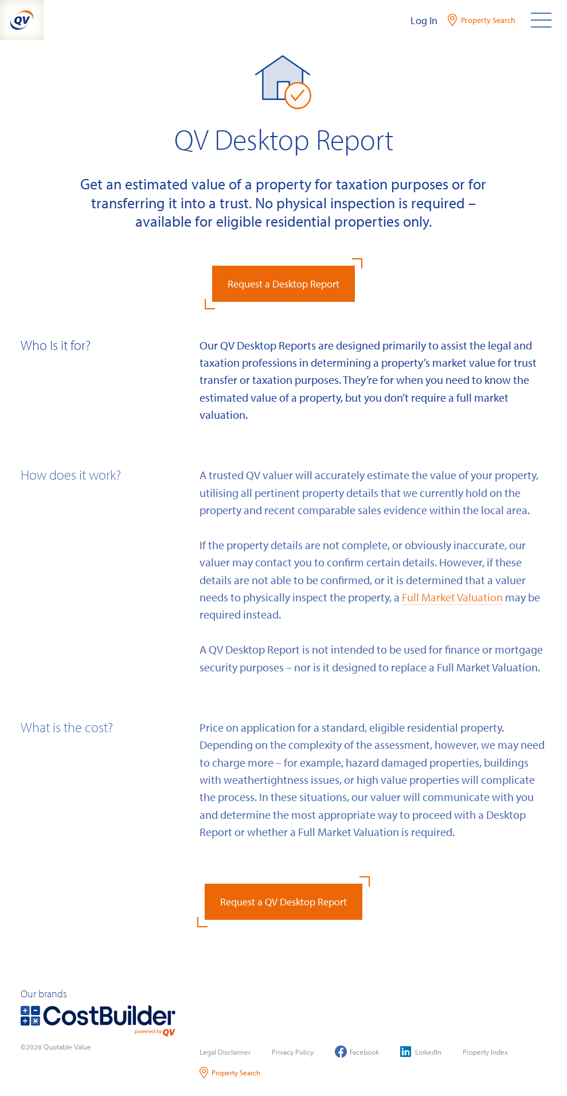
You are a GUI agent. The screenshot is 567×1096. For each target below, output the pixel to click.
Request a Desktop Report (283, 283)
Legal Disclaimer (225, 1051)
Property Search (230, 1073)
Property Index (485, 1051)
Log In (423, 20)
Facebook (357, 1052)
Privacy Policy (293, 1051)
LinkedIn (420, 1052)
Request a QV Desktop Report (283, 901)
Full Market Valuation (452, 596)
